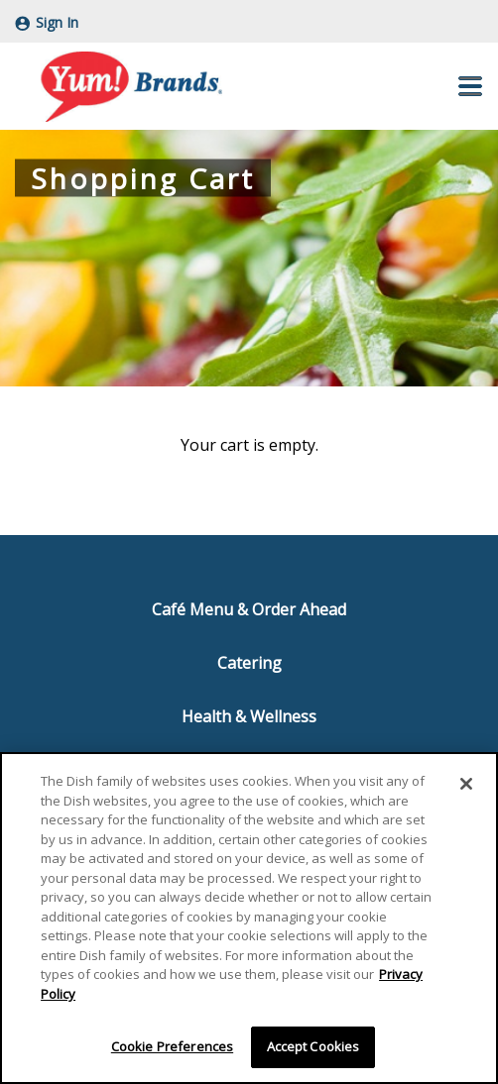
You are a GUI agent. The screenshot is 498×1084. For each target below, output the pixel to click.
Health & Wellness (249, 716)
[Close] (466, 784)
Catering (249, 663)
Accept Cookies (313, 1046)
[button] (470, 86)
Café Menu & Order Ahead (249, 609)
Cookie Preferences (172, 1046)
